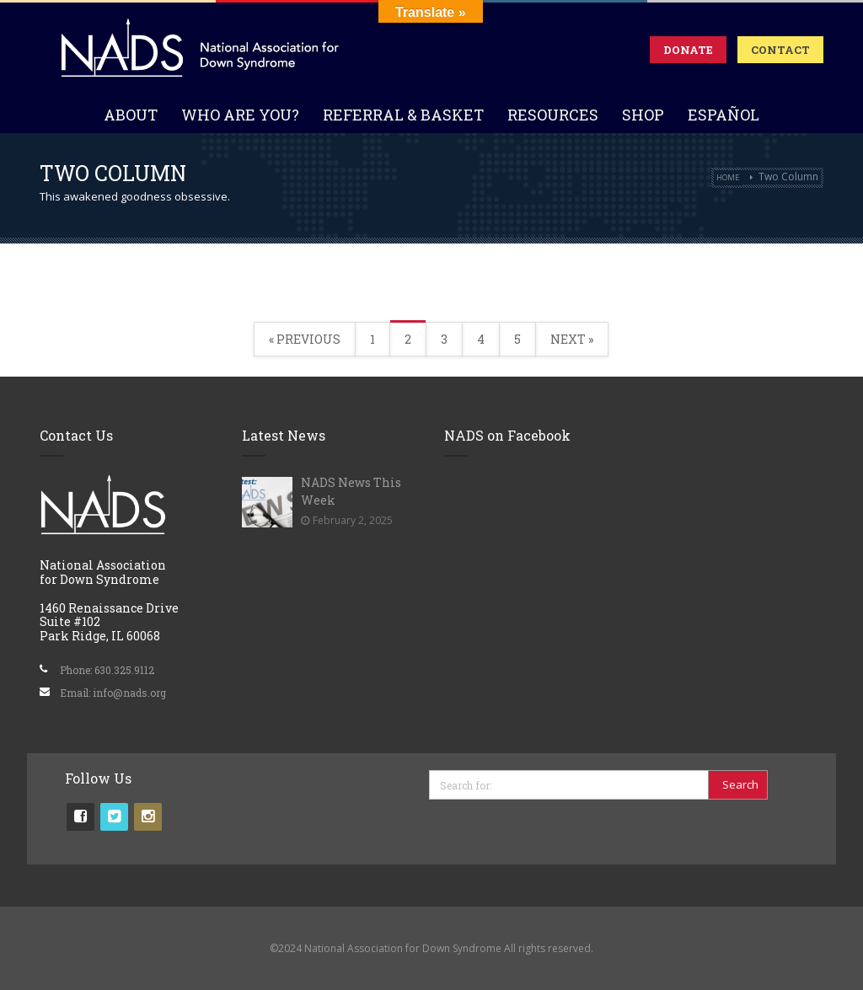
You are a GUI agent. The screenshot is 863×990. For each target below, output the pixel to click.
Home (727, 177)
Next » (571, 339)
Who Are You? (240, 114)
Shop (643, 114)
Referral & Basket (403, 114)
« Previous (304, 339)
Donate (688, 49)
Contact (780, 49)
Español (723, 114)
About (131, 114)
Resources (552, 114)
